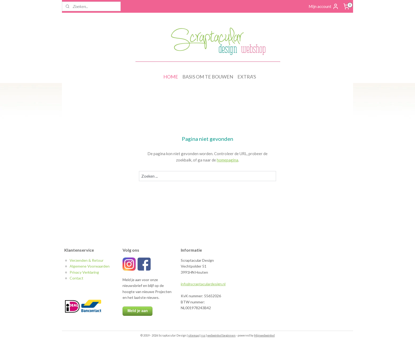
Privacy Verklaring (84, 272)
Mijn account (324, 6)
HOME (170, 77)
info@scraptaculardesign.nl (203, 284)
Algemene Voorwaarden (90, 266)
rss (203, 335)
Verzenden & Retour (86, 260)
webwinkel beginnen (221, 335)
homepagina (227, 160)
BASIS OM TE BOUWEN (207, 77)
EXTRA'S (246, 77)
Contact (76, 278)
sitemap (193, 335)
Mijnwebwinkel (264, 335)
